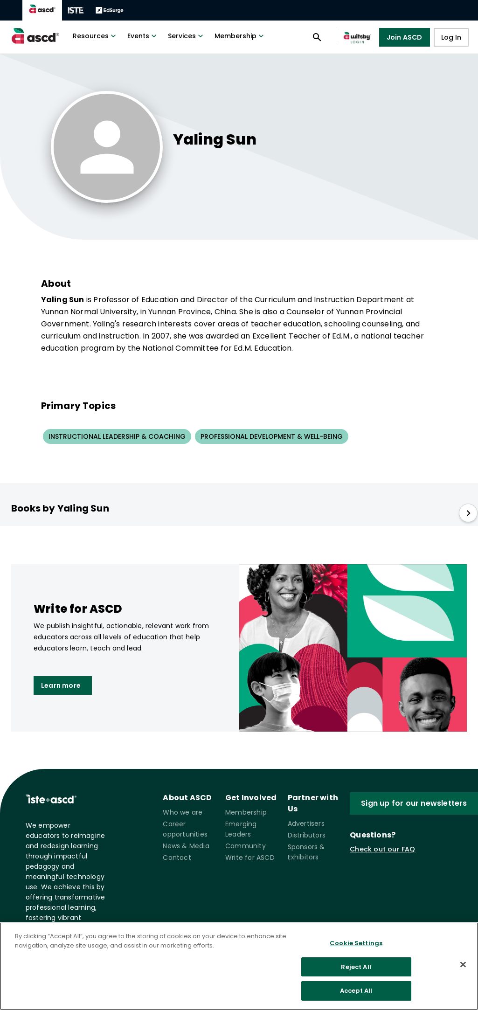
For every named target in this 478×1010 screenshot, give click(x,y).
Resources (95, 36)
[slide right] (468, 513)
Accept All (356, 992)
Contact (177, 857)
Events (143, 36)
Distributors (307, 835)
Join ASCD (405, 37)
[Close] (463, 966)
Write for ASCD (250, 857)
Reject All (356, 968)
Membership (240, 36)
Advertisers (306, 823)
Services (186, 36)
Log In (451, 37)
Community (245, 846)
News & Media (186, 846)
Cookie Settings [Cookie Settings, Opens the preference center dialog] (356, 945)
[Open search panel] (317, 37)
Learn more (61, 685)
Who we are (182, 812)
